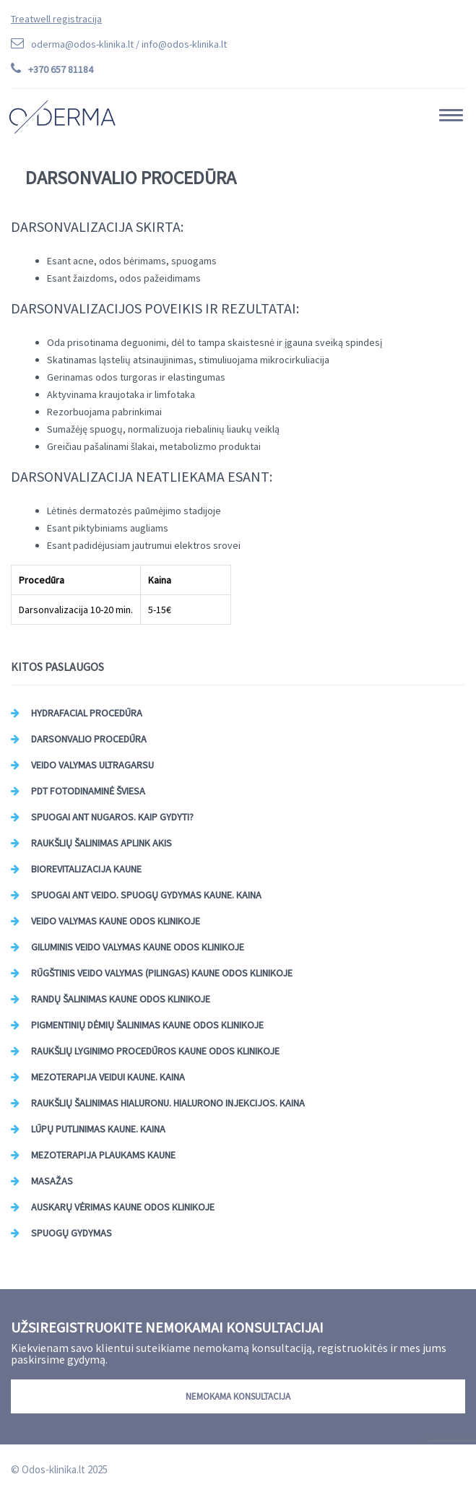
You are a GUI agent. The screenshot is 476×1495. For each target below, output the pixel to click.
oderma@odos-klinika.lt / (129, 44)
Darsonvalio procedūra (89, 738)
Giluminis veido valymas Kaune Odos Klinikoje (137, 946)
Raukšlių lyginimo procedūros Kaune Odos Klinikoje (155, 1050)
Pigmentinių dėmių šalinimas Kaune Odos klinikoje (147, 1024)
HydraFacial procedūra (86, 712)
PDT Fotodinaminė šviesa (88, 790)
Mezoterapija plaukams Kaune (103, 1154)
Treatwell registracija (56, 18)
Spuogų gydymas (71, 1232)
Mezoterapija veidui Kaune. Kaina (108, 1076)
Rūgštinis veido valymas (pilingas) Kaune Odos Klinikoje (162, 972)
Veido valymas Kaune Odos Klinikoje (115, 920)
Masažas (52, 1180)
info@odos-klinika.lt (184, 44)
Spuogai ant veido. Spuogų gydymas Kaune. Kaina (146, 894)
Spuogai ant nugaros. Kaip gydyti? (112, 816)
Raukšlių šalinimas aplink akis (101, 842)
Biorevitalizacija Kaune (86, 868)
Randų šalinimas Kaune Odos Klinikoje (120, 998)
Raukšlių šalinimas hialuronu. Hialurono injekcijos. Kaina (168, 1102)
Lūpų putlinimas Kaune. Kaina (98, 1128)
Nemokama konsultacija (238, 1396)
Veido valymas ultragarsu (92, 764)
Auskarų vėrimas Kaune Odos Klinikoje (123, 1206)
